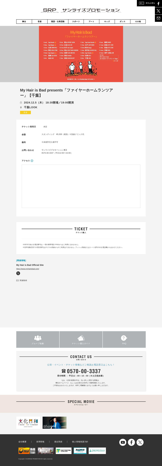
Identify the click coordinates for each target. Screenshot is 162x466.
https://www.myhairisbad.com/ (27, 269)
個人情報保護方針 (80, 442)
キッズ (107, 22)
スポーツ (76, 22)
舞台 (24, 22)
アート (91, 22)
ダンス (122, 22)
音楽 (40, 22)
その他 (138, 22)
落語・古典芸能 (57, 22)
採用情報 (40, 442)
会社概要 (22, 442)
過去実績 (58, 442)
